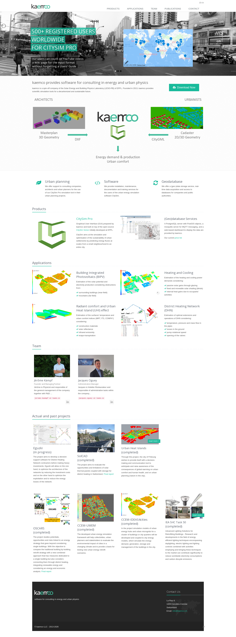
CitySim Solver (82, 230)
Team (154, 8)
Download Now (184, 87)
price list (178, 238)
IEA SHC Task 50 (175, 522)
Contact (194, 8)
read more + (154, 441)
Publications (173, 8)
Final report (109, 474)
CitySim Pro (84, 219)
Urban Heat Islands (133, 448)
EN (203, 3)
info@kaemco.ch (179, 611)
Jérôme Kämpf (43, 380)
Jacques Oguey (87, 380)
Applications (135, 8)
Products (113, 8)
